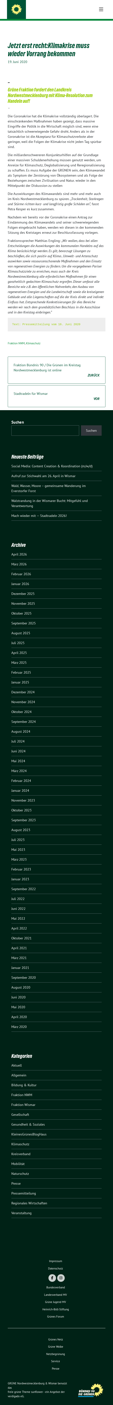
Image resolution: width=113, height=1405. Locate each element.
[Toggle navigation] (101, 26)
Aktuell (16, 1059)
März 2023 (19, 853)
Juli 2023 (18, 834)
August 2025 (20, 627)
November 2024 (23, 696)
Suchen (17, 416)
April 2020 (19, 1011)
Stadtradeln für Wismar (57, 390)
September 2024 (23, 716)
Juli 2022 (18, 893)
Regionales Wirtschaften (29, 1197)
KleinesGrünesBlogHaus (29, 1128)
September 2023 (23, 814)
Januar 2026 (20, 578)
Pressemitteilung (23, 1187)
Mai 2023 (18, 844)
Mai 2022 (18, 912)
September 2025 (23, 617)
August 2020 (20, 981)
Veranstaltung (21, 1207)
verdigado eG (16, 1390)
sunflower (37, 1386)
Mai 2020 (18, 1001)
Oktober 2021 (21, 932)
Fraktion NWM (16, 337)
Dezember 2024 (23, 686)
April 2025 (19, 647)
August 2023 (20, 824)
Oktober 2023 (21, 804)
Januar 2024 (20, 784)
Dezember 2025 (23, 588)
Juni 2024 (18, 745)
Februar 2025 (21, 666)
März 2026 (19, 558)
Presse (16, 1177)
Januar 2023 (20, 873)
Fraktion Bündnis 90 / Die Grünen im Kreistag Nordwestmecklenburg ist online (57, 364)
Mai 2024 (18, 755)
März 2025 (19, 657)
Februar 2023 (21, 863)
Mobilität (18, 1158)
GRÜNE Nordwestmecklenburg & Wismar (56, 10)
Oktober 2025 (21, 607)
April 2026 (19, 548)
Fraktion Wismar (23, 1099)
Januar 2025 (20, 676)
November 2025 (23, 597)
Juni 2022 (18, 903)
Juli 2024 (18, 735)
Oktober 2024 (21, 706)
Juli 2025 (18, 637)
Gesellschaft (20, 1109)
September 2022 (23, 883)
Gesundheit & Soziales (28, 1118)
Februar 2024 (21, 775)
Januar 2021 (20, 962)
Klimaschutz (33, 337)
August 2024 (20, 725)
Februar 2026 (21, 568)
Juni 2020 (18, 991)
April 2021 (19, 942)
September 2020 (23, 971)
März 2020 (19, 1021)
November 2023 (23, 794)
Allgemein (18, 1069)
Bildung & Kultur (24, 1079)
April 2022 (19, 922)
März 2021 (19, 952)
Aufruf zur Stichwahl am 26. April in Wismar (43, 470)
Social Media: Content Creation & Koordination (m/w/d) (52, 460)
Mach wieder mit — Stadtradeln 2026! (39, 510)
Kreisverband (20, 1148)
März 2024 (19, 765)
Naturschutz (20, 1168)
